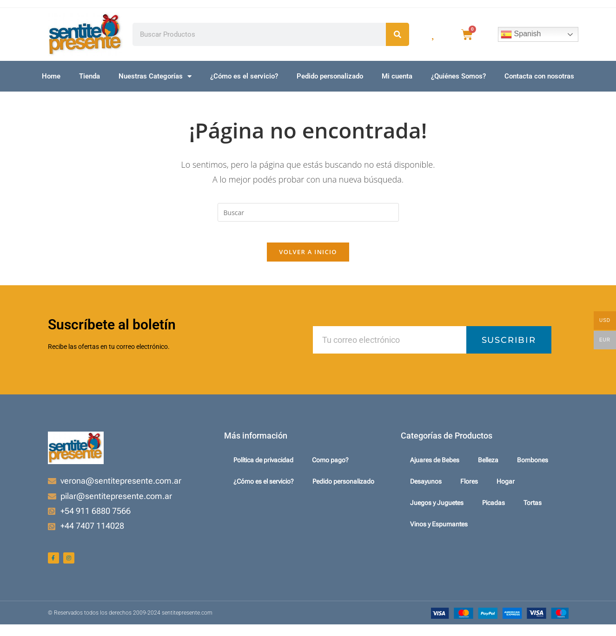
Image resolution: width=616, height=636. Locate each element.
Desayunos (426, 489)
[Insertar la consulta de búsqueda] (308, 212)
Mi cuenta (397, 76)
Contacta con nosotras (539, 76)
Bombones (532, 468)
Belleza (488, 468)
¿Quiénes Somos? (458, 76)
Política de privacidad (263, 468)
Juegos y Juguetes (437, 510)
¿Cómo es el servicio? (244, 76)
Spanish (521, 34)
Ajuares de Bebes (434, 468)
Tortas (532, 510)
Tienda (89, 76)
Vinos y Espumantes (439, 532)
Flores (469, 489)
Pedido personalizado (330, 76)
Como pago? (330, 468)
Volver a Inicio (308, 259)
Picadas (493, 510)
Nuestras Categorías (155, 76)
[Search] (397, 34)
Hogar (506, 489)
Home (51, 76)
